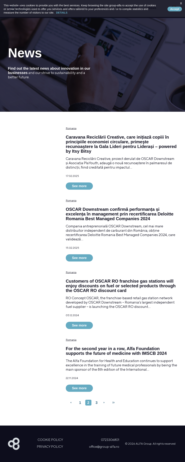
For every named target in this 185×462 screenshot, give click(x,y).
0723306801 (110, 440)
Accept (174, 8)
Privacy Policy (50, 446)
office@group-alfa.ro (104, 446)
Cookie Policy (50, 440)
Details (61, 12)
